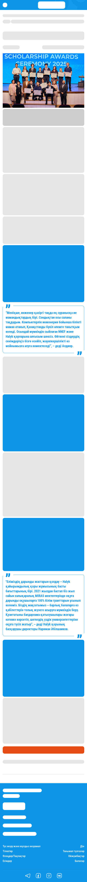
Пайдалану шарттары (20, 834)
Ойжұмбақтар (76, 856)
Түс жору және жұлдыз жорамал (22, 846)
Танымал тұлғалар (73, 851)
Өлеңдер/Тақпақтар (14, 856)
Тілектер (8, 851)
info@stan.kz (11, 796)
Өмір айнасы (12, 750)
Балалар (79, 861)
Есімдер (7, 861)
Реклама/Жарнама (17, 825)
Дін (82, 846)
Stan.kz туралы (14, 817)
